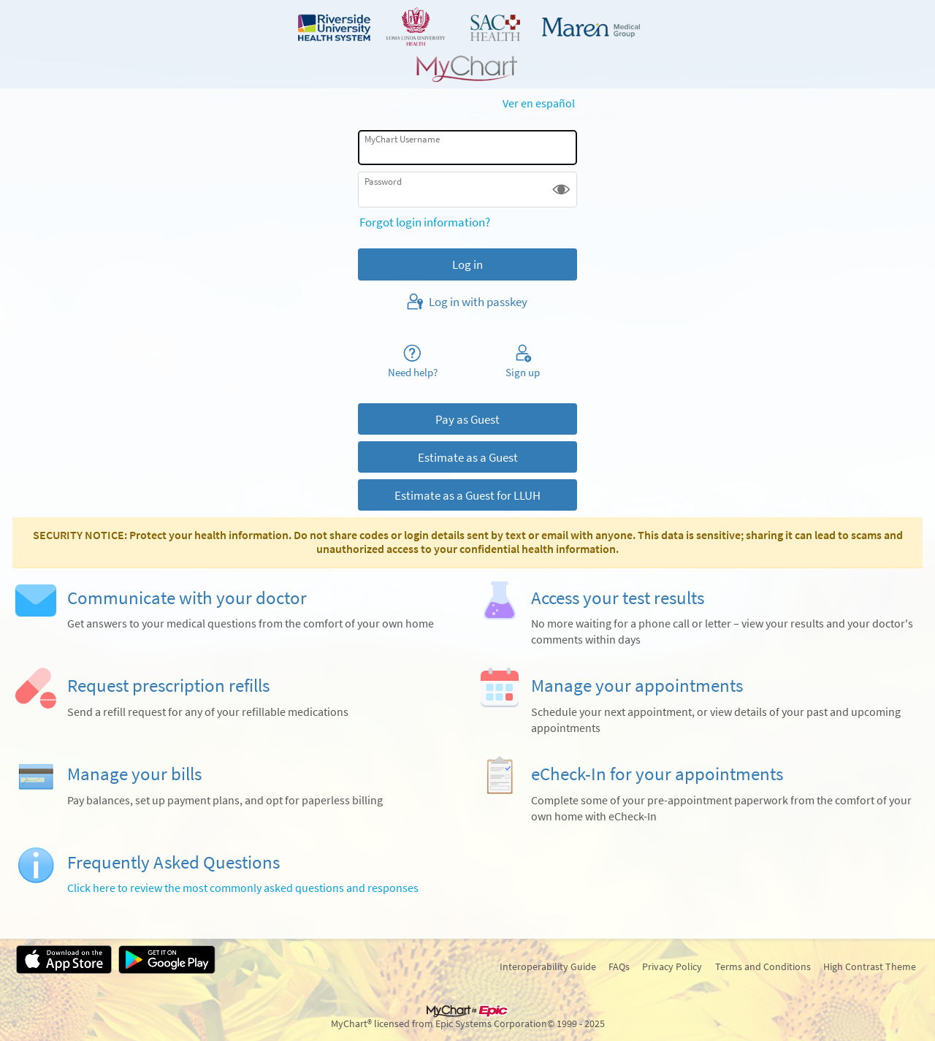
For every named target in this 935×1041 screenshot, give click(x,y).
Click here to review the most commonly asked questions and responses (243, 888)
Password (383, 181)
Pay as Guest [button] (467, 419)
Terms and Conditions (763, 966)
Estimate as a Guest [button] (468, 457)
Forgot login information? (424, 222)
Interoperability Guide (548, 966)
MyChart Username (402, 139)
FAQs (619, 966)
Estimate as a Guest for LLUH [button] (467, 495)
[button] (561, 189)
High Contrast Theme (869, 966)
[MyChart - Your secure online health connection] (467, 45)
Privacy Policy (672, 966)
